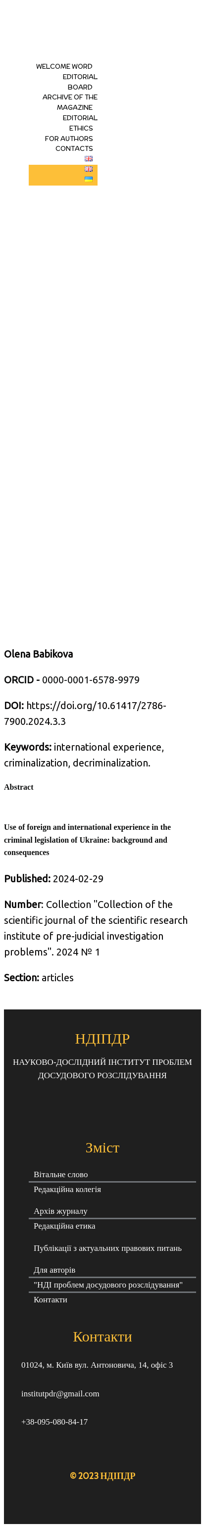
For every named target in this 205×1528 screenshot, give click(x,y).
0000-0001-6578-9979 (72, 679)
